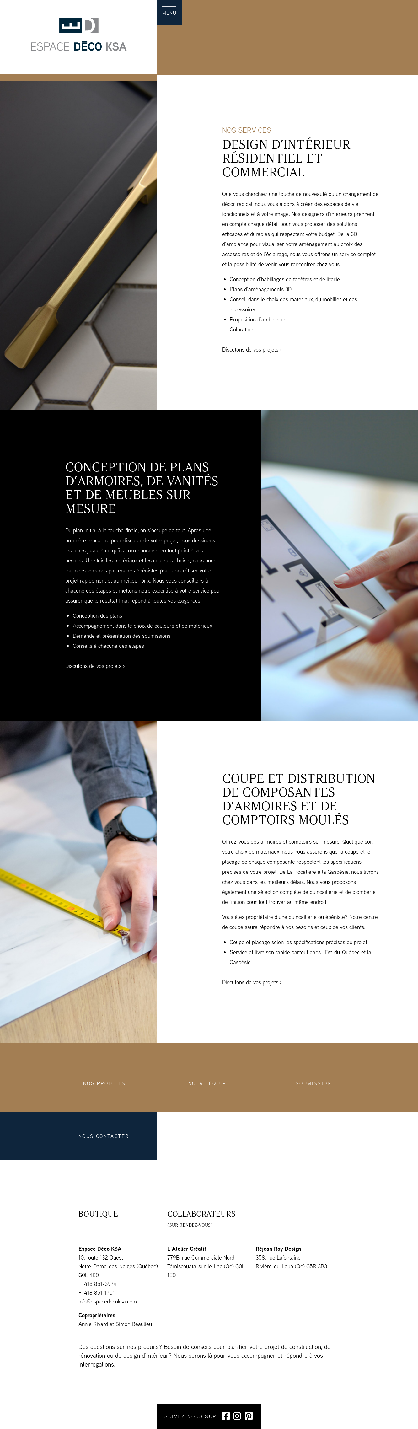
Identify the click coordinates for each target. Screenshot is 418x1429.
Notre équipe (209, 1083)
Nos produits (104, 1083)
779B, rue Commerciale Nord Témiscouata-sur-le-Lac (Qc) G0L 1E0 (206, 1266)
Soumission (313, 1083)
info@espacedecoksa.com (107, 1301)
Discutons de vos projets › (252, 349)
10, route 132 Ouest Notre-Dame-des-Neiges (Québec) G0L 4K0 (118, 1266)
